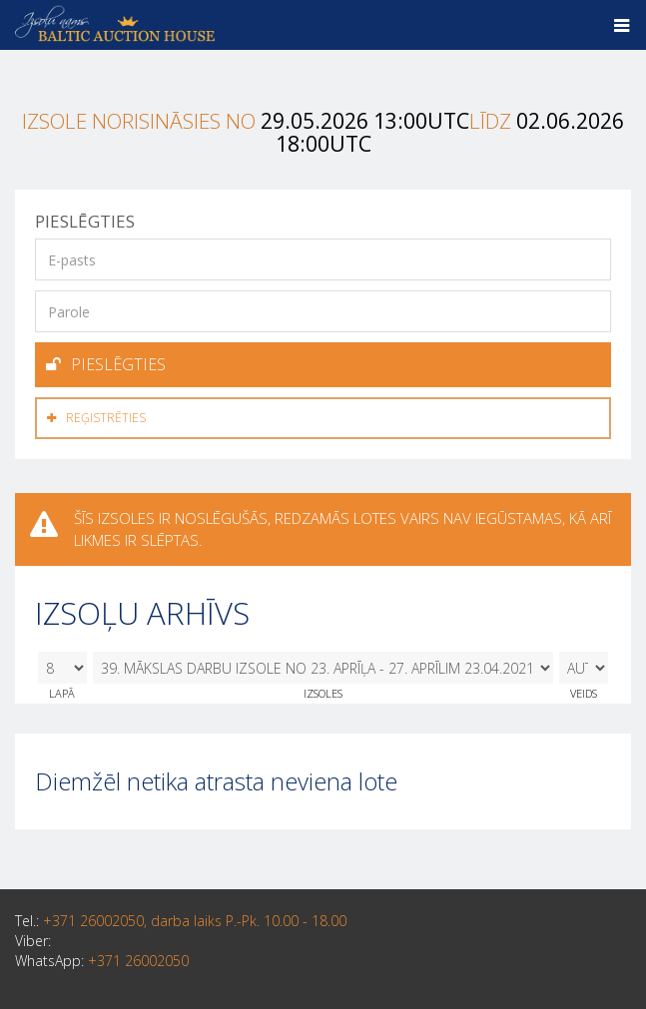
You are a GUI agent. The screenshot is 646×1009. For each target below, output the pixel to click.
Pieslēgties (106, 364)
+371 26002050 (138, 960)
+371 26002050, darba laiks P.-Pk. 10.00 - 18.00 (194, 920)
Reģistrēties (96, 417)
